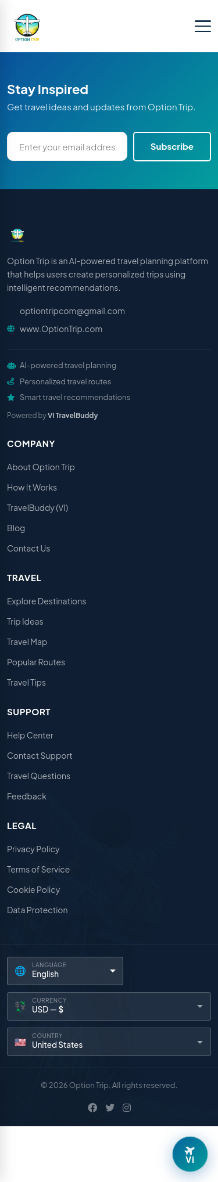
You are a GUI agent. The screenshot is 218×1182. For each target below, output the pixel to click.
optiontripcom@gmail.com (72, 310)
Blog (16, 527)
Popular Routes (36, 662)
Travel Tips (26, 682)
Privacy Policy (33, 849)
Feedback (27, 796)
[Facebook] (92, 1108)
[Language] (65, 971)
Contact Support (40, 755)
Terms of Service (38, 869)
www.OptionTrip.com (61, 328)
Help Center (30, 735)
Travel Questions (38, 775)
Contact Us (28, 548)
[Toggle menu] (203, 26)
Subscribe (172, 146)
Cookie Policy (33, 889)
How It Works (32, 487)
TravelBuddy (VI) (37, 507)
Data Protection (37, 909)
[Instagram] (127, 1108)
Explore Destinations (46, 601)
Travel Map (27, 641)
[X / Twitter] (110, 1108)
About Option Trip (41, 467)
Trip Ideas (25, 621)
